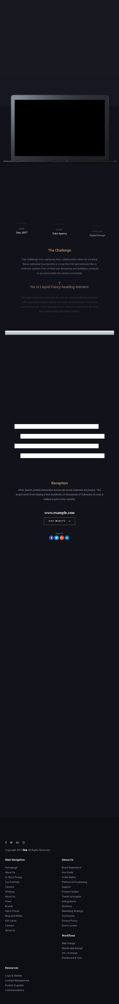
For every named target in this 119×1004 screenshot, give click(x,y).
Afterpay (10, 891)
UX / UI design (70, 953)
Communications (14, 990)
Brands (9, 906)
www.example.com (59, 513)
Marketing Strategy (72, 911)
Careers (9, 886)
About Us (10, 872)
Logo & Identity (13, 975)
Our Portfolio (12, 882)
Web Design (68, 943)
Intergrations (69, 901)
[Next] (96, 128)
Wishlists (67, 906)
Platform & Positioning (74, 882)
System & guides (14, 985)
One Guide (67, 872)
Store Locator (69, 925)
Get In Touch (12, 911)
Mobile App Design (72, 948)
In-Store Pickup (13, 877)
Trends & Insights (71, 896)
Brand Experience (71, 867)
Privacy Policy (69, 920)
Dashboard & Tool (72, 957)
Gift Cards (10, 920)
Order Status (69, 877)
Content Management (17, 980)
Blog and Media (13, 915)
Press (8, 901)
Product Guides (70, 891)
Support (66, 886)
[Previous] (22, 128)
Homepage (11, 867)
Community (68, 915)
